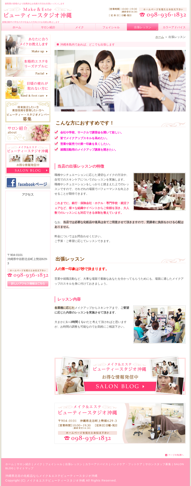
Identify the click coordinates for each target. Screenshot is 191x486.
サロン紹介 (24, 464)
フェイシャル (54, 464)
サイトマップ (25, 468)
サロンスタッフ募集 (158, 464)
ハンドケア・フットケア (126, 464)
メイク (38, 464)
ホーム (159, 37)
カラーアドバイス (96, 464)
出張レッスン (73, 464)
